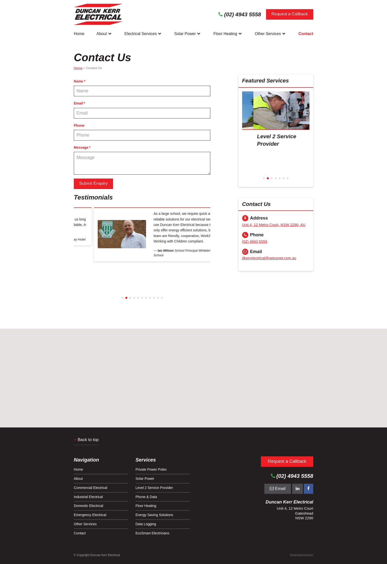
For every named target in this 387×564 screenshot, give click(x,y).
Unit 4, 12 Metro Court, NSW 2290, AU (274, 224)
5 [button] (138, 298)
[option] (142, 226)
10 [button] (158, 298)
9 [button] (154, 298)
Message (81, 147)
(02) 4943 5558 (254, 241)
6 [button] (142, 298)
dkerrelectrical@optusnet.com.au (269, 258)
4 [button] (134, 298)
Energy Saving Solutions (154, 515)
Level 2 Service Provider (154, 488)
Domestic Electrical (88, 506)
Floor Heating (228, 33)
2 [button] (126, 298)
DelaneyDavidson (301, 555)
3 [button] (130, 298)
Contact (305, 34)
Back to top (86, 439)
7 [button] (146, 298)
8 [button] (150, 298)
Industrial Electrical (88, 497)
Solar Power (187, 33)
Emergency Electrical (90, 515)
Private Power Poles (151, 469)
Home (79, 34)
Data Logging (145, 524)
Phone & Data (146, 497)
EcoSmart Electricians (152, 533)
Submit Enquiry (93, 183)
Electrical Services (143, 33)
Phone (79, 125)
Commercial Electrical (90, 488)
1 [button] (122, 298)
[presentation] (276, 110)
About (104, 33)
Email (78, 103)
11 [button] (162, 298)
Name (78, 81)
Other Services (270, 33)
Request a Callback (289, 14)
